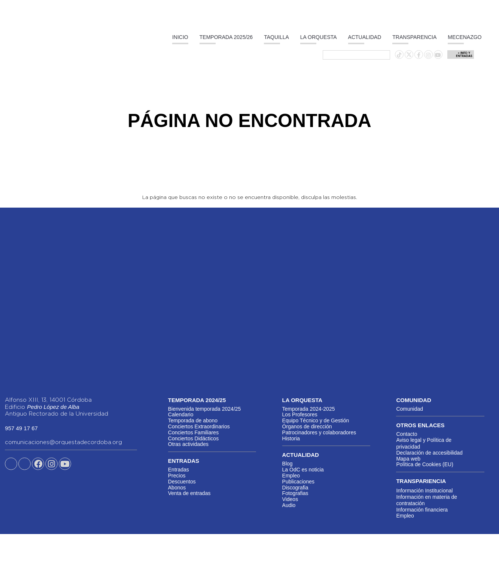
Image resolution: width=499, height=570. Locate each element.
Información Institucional (424, 491)
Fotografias (295, 493)
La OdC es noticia (303, 470)
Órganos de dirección (307, 426)
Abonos (177, 488)
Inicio (180, 37)
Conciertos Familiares (193, 432)
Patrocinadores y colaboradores (319, 432)
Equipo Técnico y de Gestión (315, 420)
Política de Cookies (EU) (424, 464)
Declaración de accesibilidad (429, 453)
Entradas (178, 470)
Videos (290, 499)
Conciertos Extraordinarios (199, 426)
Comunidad (409, 409)
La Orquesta (318, 37)
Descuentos (182, 482)
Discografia (295, 488)
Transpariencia (421, 481)
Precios (177, 476)
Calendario (181, 414)
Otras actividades (188, 444)
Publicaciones (298, 482)
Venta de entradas (189, 493)
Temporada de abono (192, 420)
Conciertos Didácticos (193, 438)
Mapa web (408, 459)
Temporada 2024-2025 (308, 409)
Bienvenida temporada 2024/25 (204, 409)
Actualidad (364, 37)
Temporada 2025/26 (226, 37)
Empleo (291, 476)
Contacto (406, 434)
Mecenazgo (464, 37)
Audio (289, 505)
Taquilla (276, 37)
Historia (291, 438)
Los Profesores (299, 414)
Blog (287, 464)
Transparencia (414, 37)
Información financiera (422, 510)
